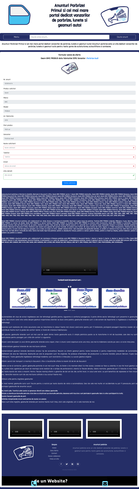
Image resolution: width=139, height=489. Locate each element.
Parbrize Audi (92, 58)
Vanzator (6, 134)
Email (5, 162)
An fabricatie (8, 116)
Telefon (6, 153)
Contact (54, 453)
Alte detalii (7, 171)
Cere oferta (54, 451)
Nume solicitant (9, 143)
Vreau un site (54, 459)
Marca (5, 98)
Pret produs (8, 125)
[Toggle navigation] (16, 37)
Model (5, 107)
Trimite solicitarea (69, 183)
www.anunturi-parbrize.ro (10, 194)
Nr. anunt (7, 79)
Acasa (54, 448)
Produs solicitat (9, 88)
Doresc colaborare (54, 456)
